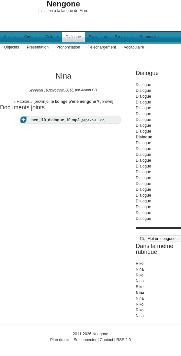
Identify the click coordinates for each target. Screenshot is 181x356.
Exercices (123, 37)
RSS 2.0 (123, 340)
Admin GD (89, 90)
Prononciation (68, 47)
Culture (51, 37)
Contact (31, 37)
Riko (139, 263)
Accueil (10, 37)
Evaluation (98, 37)
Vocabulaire (134, 47)
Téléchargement (102, 47)
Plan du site (60, 340)
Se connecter (85, 340)
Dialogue (73, 37)
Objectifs (11, 47)
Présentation (38, 47)
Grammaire (149, 37)
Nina (140, 269)
